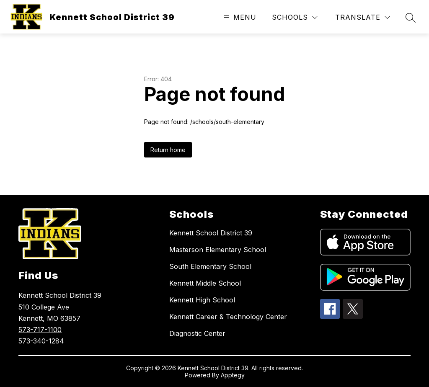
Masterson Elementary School (217, 249)
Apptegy (233, 375)
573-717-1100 (40, 329)
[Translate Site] (362, 17)
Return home (168, 149)
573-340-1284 (41, 341)
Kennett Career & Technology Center (228, 316)
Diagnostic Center (197, 333)
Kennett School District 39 (210, 233)
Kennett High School (202, 300)
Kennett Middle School (205, 283)
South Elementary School (210, 266)
